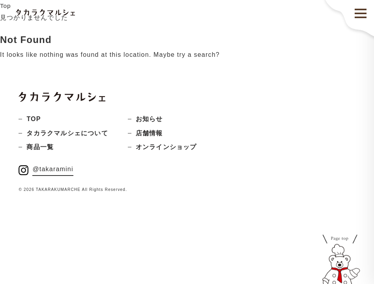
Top (5, 5)
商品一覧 (40, 147)
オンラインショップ (166, 147)
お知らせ (149, 119)
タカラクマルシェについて (67, 133)
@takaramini (52, 169)
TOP (33, 119)
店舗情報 (149, 133)
